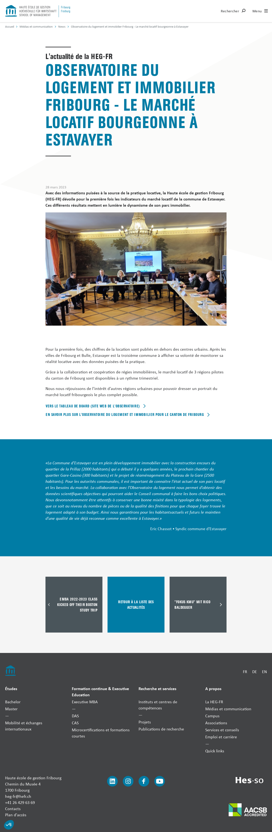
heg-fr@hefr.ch (18, 796)
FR (245, 671)
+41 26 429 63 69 (20, 802)
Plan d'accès (15, 815)
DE (254, 671)
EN (264, 671)
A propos (213, 688)
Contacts (13, 808)
